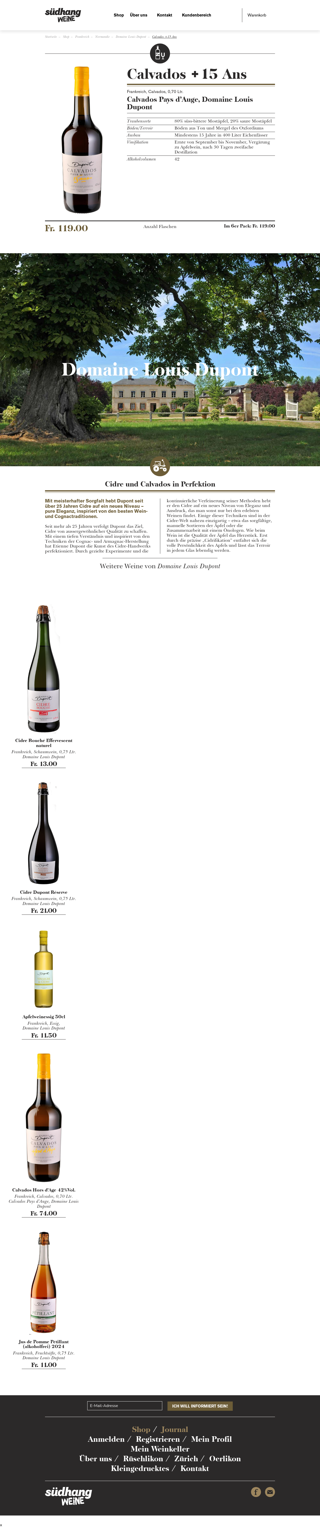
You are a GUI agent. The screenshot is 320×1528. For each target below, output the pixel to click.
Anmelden (106, 1439)
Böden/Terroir (140, 128)
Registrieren (158, 1439)
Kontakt (164, 15)
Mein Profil (211, 1439)
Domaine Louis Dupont (131, 36)
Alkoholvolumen (141, 159)
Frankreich (82, 36)
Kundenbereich (196, 15)
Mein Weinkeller (160, 1449)
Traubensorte (139, 121)
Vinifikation (137, 142)
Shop (119, 15)
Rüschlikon (143, 1459)
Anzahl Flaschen (160, 226)
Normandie (102, 36)
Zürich (186, 1459)
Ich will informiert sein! (200, 1406)
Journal (175, 1429)
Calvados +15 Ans (164, 36)
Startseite (51, 36)
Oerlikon (225, 1459)
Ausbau (133, 135)
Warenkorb (257, 15)
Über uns (138, 15)
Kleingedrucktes (140, 1468)
